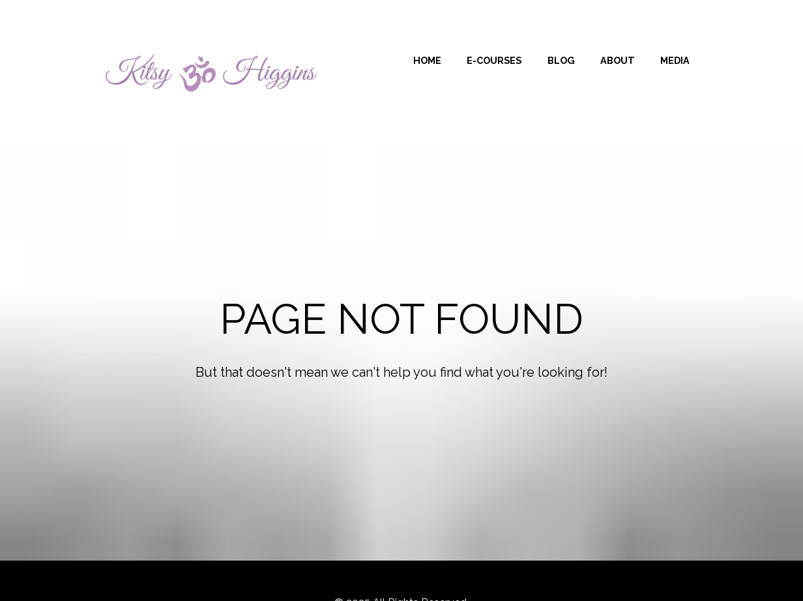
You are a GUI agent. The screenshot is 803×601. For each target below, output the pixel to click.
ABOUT (617, 60)
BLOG (561, 60)
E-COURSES (494, 60)
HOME (427, 60)
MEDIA (675, 60)
